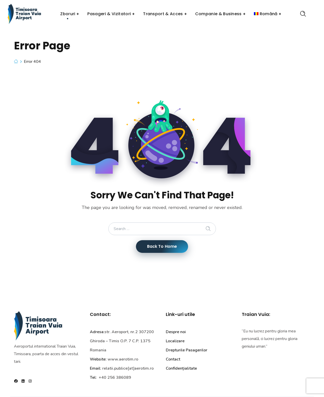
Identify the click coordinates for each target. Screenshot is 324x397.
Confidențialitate (181, 368)
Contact (173, 359)
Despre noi (176, 332)
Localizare (175, 341)
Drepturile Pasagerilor (186, 350)
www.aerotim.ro (123, 359)
